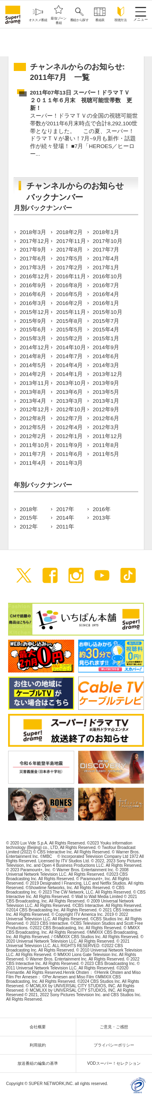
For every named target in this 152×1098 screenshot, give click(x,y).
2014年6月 (106, 356)
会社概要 (40, 1027)
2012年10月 (71, 409)
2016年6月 (33, 294)
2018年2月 (69, 232)
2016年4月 (106, 294)
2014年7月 (69, 356)
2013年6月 (69, 392)
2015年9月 (33, 321)
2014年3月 (106, 365)
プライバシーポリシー (116, 1045)
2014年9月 (106, 347)
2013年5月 (106, 392)
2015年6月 (33, 330)
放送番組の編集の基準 (39, 1063)
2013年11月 (34, 383)
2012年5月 (33, 427)
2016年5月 (69, 294)
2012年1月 (69, 436)
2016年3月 (33, 303)
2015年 (29, 518)
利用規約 (40, 1045)
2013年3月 (69, 401)
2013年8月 (33, 392)
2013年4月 (33, 401)
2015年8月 (69, 321)
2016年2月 (69, 303)
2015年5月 (69, 330)
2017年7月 (106, 250)
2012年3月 (106, 427)
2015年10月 (107, 312)
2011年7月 (33, 454)
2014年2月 (33, 374)
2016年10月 (107, 276)
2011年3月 (69, 463)
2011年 (65, 527)
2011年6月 (69, 454)
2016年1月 (106, 303)
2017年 (65, 509)
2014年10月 (71, 347)
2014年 (65, 518)
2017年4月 (106, 259)
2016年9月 (33, 285)
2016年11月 (71, 276)
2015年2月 (69, 338)
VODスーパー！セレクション (116, 1063)
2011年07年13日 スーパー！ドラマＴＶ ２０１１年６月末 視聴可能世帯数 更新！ (82, 100)
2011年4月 (33, 463)
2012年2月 (33, 436)
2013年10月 (71, 383)
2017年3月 (33, 267)
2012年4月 (69, 427)
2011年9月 (69, 445)
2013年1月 (106, 401)
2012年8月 (33, 418)
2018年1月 (106, 232)
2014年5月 (33, 365)
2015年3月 (33, 338)
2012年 (29, 527)
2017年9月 (33, 250)
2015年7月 (106, 321)
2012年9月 (106, 409)
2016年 (102, 509)
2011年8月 (106, 445)
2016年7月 (106, 285)
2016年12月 (34, 276)
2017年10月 (107, 241)
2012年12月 (34, 409)
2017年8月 (69, 250)
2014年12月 (34, 347)
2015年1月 (106, 338)
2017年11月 (71, 241)
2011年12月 (107, 436)
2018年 (29, 509)
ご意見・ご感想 (116, 1027)
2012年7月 (69, 418)
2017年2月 (69, 267)
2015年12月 (34, 312)
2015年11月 (71, 312)
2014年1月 (69, 374)
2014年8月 (33, 356)
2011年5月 (106, 454)
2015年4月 (106, 330)
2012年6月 (106, 418)
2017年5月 (69, 259)
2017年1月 (106, 267)
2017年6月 (33, 259)
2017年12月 (34, 241)
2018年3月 (33, 232)
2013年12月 (107, 374)
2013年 (102, 518)
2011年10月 (34, 445)
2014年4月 (69, 365)
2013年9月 (106, 383)
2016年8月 (69, 285)
